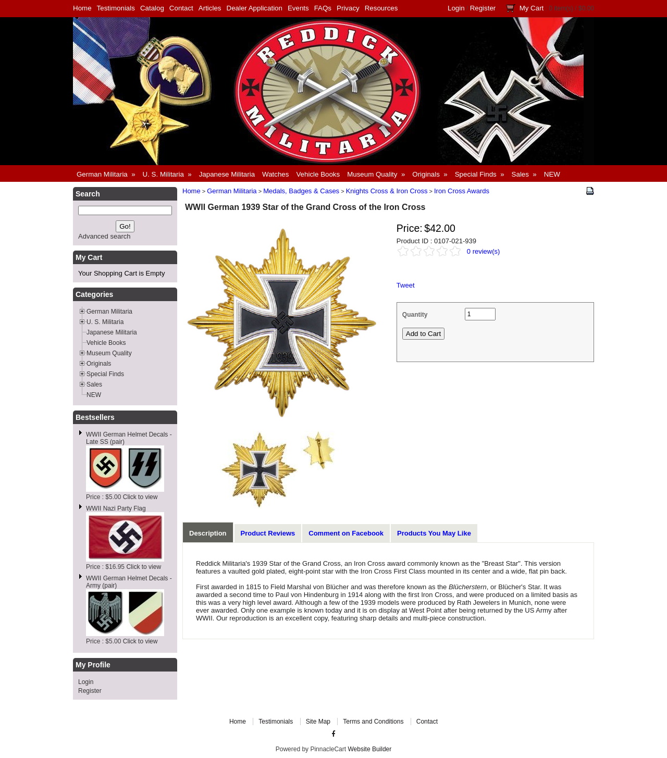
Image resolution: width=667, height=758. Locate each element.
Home (82, 8)
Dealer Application (254, 8)
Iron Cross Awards (461, 191)
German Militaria (231, 191)
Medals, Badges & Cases (301, 191)
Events (298, 8)
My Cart (532, 8)
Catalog (152, 8)
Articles (210, 8)
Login (456, 8)
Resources (381, 8)
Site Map (318, 721)
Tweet (406, 285)
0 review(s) (483, 251)
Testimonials (116, 8)
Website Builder (369, 749)
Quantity (415, 314)
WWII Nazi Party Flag (116, 508)
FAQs (322, 8)
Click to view (140, 497)
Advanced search (104, 236)
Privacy (348, 8)
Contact (181, 8)
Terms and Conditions (373, 721)
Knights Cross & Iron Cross (387, 191)
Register (483, 8)
